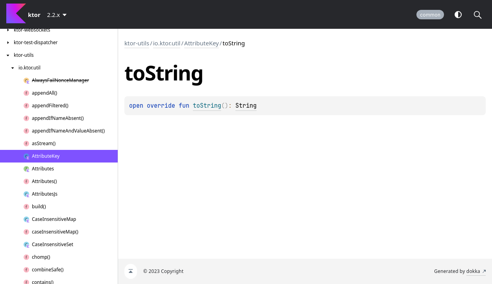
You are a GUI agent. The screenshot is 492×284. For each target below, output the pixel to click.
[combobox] (58, 14)
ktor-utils (136, 43)
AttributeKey (201, 43)
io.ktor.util (167, 43)
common (430, 15)
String (246, 106)
